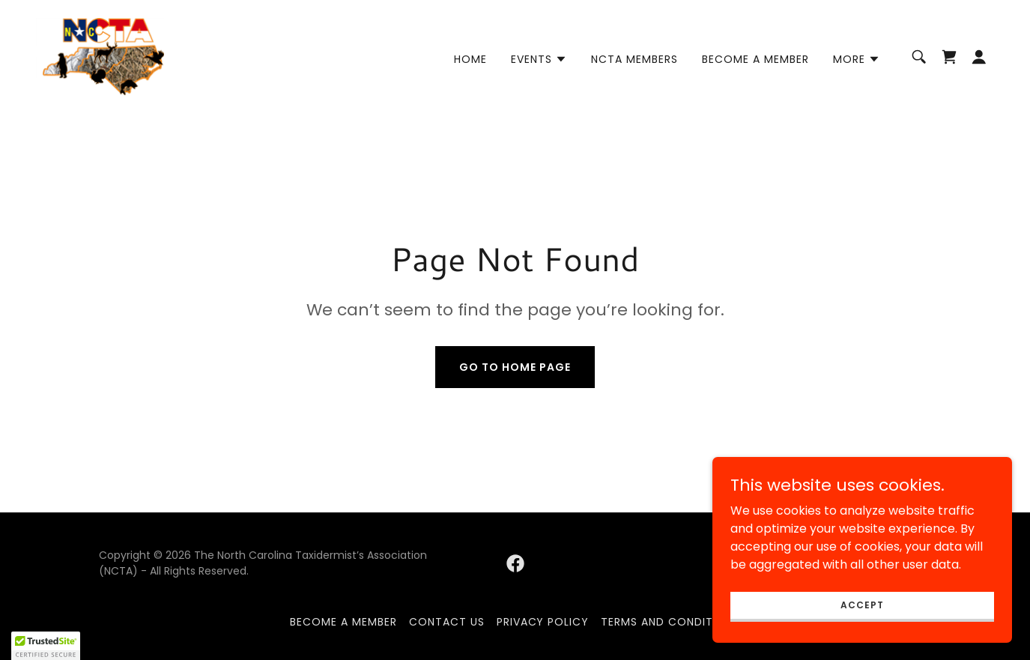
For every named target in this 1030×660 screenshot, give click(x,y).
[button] (539, 59)
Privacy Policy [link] (543, 621)
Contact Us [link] (447, 621)
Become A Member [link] (755, 59)
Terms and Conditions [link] (670, 621)
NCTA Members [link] (634, 59)
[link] (100, 55)
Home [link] (470, 59)
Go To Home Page (515, 367)
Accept (861, 635)
